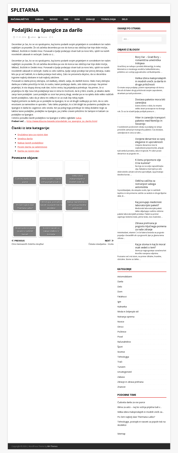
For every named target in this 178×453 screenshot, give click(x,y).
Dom (77, 19)
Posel (120, 336)
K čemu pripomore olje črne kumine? (148, 161)
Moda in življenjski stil (127, 311)
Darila (120, 281)
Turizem (121, 366)
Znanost (121, 386)
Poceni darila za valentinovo (32, 146)
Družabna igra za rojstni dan (33, 134)
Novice (54, 19)
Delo (124, 19)
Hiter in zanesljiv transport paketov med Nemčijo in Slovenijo (150, 120)
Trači (119, 361)
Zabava (39, 19)
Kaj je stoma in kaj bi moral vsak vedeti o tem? (150, 246)
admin (33, 37)
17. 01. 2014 (21, 37)
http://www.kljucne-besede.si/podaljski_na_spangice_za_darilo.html (62, 121)
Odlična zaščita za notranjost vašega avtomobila (145, 184)
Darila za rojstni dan (28, 150)
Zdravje (90, 19)
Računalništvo (20, 19)
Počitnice (121, 331)
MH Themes (52, 446)
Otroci (120, 326)
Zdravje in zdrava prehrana (130, 381)
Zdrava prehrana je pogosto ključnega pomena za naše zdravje (150, 226)
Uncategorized (124, 371)
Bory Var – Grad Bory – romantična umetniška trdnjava (148, 60)
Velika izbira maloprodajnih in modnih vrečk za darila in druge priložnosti (150, 81)
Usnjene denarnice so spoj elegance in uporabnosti (150, 140)
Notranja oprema (125, 316)
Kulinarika (122, 306)
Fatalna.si (122, 296)
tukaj (78, 117)
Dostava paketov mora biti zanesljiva (150, 101)
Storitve (121, 351)
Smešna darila (25, 138)
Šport (120, 346)
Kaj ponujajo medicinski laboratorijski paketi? (148, 203)
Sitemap (121, 433)
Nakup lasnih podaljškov (30, 142)
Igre (66, 19)
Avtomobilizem (124, 276)
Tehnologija (108, 19)
